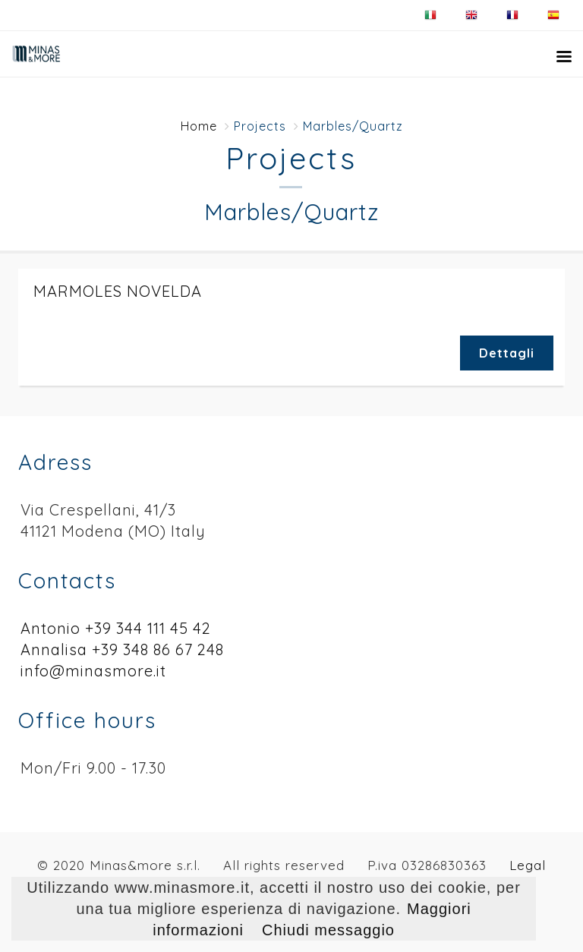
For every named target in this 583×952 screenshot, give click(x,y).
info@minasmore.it (93, 670)
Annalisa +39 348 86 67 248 (122, 649)
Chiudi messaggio (328, 930)
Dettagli (506, 353)
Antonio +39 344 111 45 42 (115, 628)
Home (199, 126)
